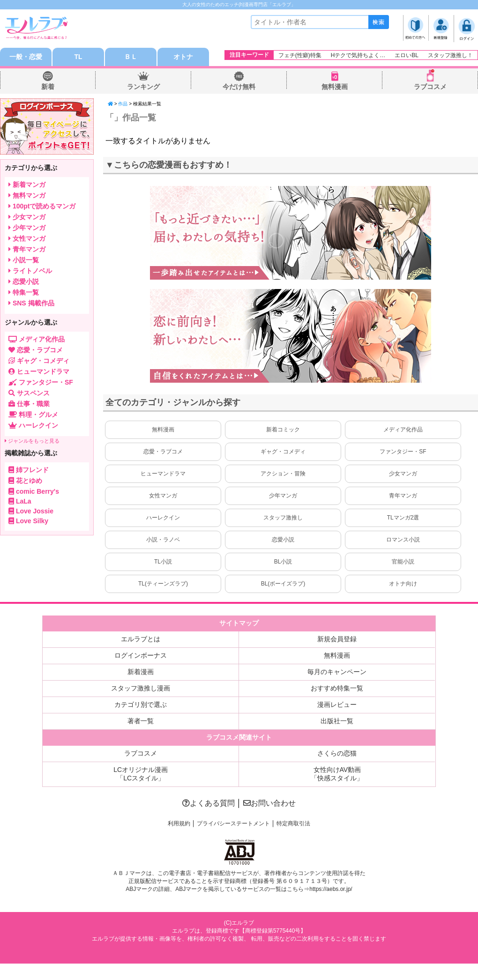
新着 (47, 87)
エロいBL (406, 55)
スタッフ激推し (283, 518)
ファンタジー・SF (403, 452)
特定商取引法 (293, 824)
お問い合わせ (269, 804)
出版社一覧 (337, 721)
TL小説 (163, 562)
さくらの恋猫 (337, 753)
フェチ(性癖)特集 (299, 55)
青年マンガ (403, 496)
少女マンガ (403, 474)
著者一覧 (140, 721)
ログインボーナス (140, 656)
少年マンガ (283, 496)
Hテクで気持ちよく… (358, 55)
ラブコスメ (430, 87)
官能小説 (403, 562)
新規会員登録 (337, 639)
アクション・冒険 (283, 474)
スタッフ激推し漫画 (140, 688)
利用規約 (179, 824)
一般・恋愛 (25, 57)
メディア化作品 (403, 430)
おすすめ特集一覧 (337, 688)
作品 (122, 104)
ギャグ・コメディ (283, 452)
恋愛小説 (283, 540)
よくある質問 (208, 804)
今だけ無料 (239, 87)
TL (78, 57)
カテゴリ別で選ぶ (140, 705)
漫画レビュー (337, 705)
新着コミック (283, 430)
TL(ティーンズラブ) (163, 584)
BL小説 (283, 562)
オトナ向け (403, 584)
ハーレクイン (163, 518)
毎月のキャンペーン (336, 672)
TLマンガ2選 (403, 518)
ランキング (143, 87)
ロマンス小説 (403, 540)
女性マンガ (163, 496)
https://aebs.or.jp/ (330, 889)
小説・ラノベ (163, 540)
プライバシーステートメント (233, 824)
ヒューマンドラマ (163, 474)
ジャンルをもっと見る (32, 441)
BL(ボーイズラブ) (283, 584)
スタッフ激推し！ (450, 55)
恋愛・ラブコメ (163, 452)
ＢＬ (130, 57)
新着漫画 (140, 672)
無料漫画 (334, 87)
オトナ (183, 57)
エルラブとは (140, 639)
